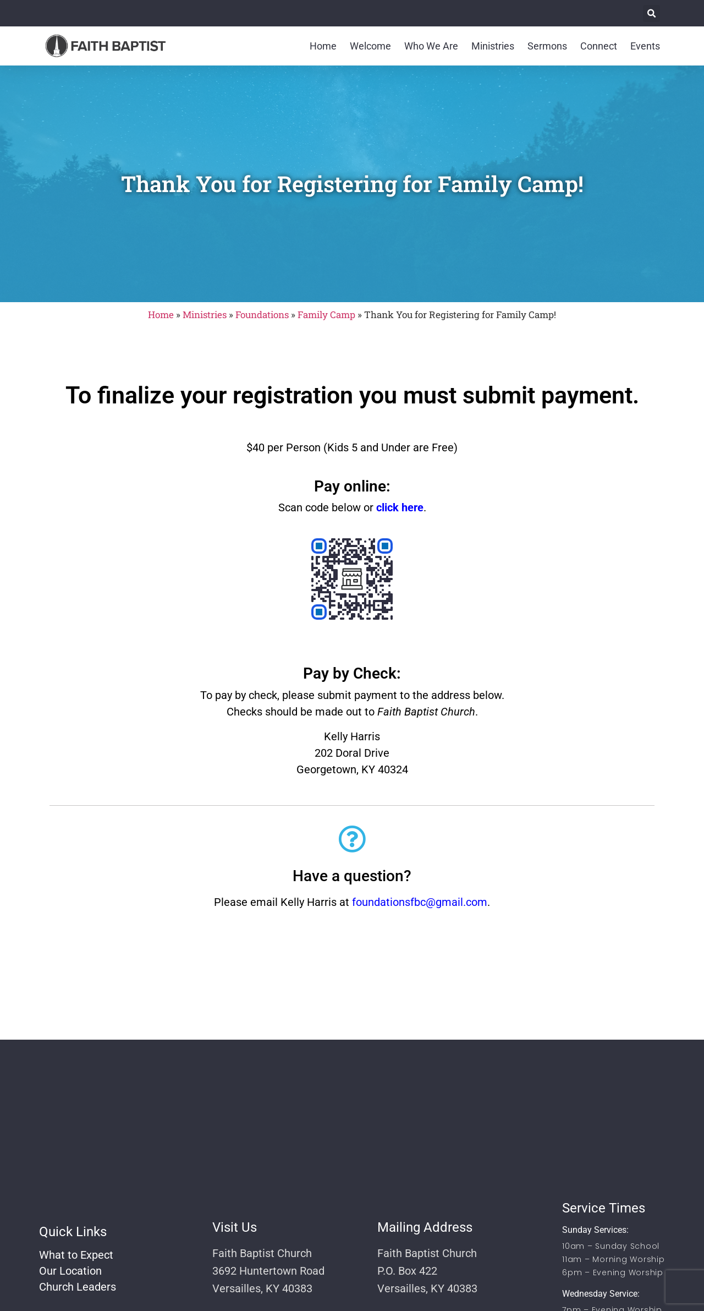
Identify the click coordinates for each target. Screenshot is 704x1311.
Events (645, 46)
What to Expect (76, 1254)
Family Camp (326, 314)
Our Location (70, 1270)
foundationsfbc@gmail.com (419, 902)
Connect (598, 46)
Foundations (262, 314)
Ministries (492, 46)
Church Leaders (77, 1286)
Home (323, 46)
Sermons (547, 46)
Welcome (370, 46)
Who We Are (431, 46)
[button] (651, 13)
